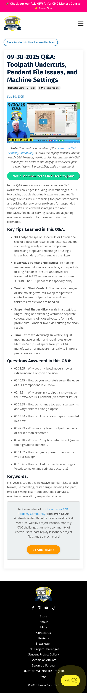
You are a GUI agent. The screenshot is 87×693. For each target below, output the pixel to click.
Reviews (43, 638)
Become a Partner (43, 665)
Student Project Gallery (43, 654)
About (43, 622)
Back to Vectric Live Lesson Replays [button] (31, 42)
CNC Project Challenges (43, 649)
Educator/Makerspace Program (44, 671)
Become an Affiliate (43, 660)
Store (43, 616)
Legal (43, 676)
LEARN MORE (43, 550)
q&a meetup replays (49, 88)
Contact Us (43, 633)
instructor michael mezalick (21, 88)
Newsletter (43, 644)
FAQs (43, 627)
